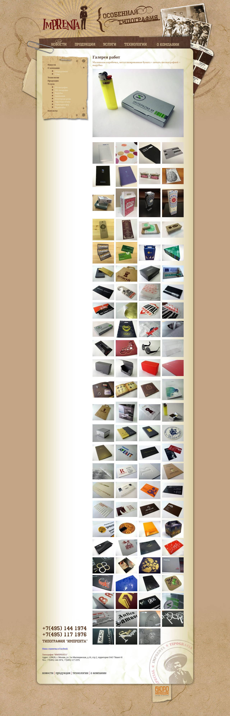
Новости (52, 65)
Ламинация (60, 96)
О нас (57, 74)
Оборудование (61, 71)
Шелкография (61, 87)
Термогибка (60, 107)
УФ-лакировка (61, 90)
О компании (54, 68)
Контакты (53, 110)
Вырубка (59, 93)
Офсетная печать (62, 102)
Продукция (53, 81)
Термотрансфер (62, 104)
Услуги (51, 84)
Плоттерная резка (63, 99)
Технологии (53, 77)
